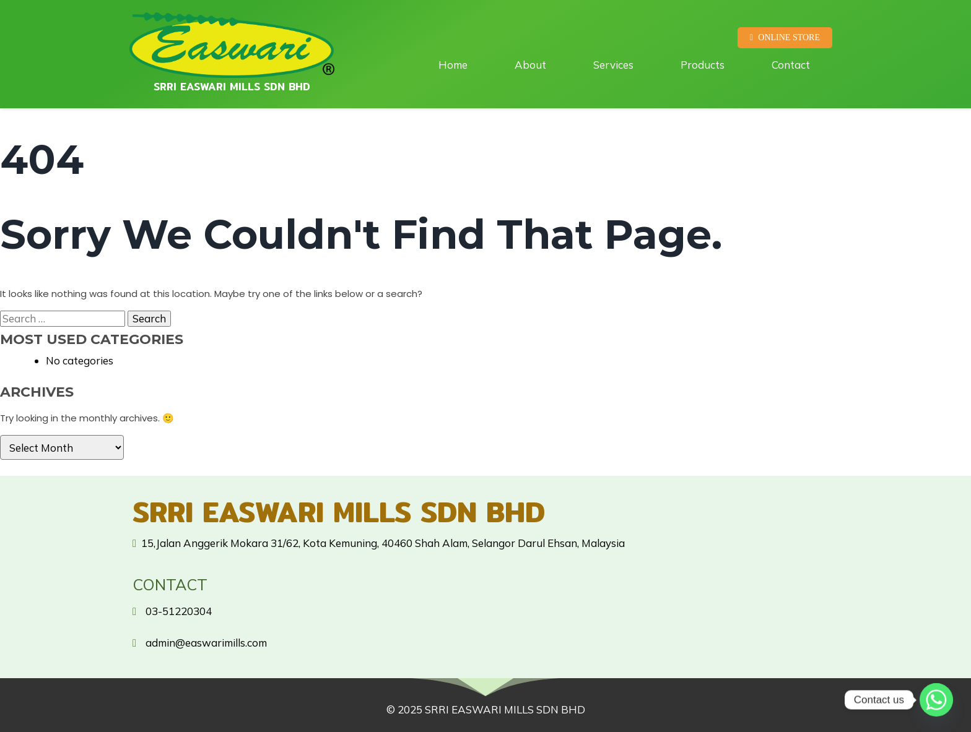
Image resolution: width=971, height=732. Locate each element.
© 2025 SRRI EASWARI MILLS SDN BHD (485, 709)
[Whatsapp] (936, 700)
